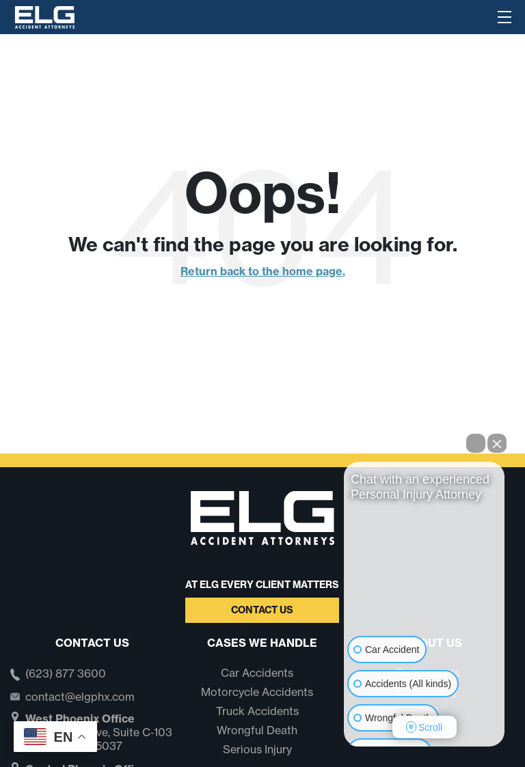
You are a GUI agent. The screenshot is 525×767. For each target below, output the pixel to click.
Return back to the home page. (262, 271)
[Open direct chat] (475, 443)
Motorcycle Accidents (257, 692)
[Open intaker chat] (365, 753)
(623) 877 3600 (65, 674)
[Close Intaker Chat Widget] (497, 443)
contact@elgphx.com (80, 696)
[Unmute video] (424, 580)
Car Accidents (257, 673)
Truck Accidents (257, 711)
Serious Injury (257, 749)
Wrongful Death (257, 730)
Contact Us (262, 610)
